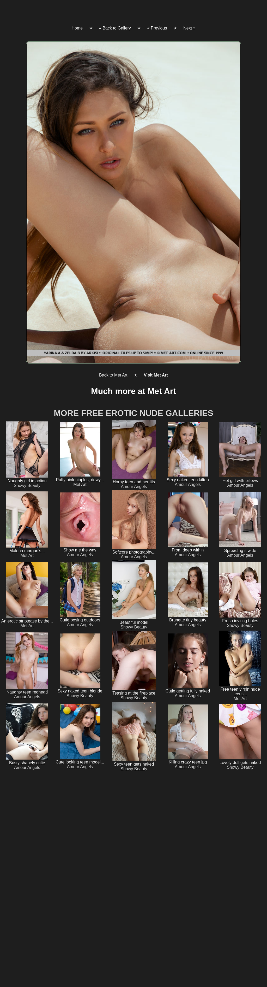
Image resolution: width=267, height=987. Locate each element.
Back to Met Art (113, 375)
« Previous (157, 28)
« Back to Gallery (115, 28)
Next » (189, 28)
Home (77, 28)
